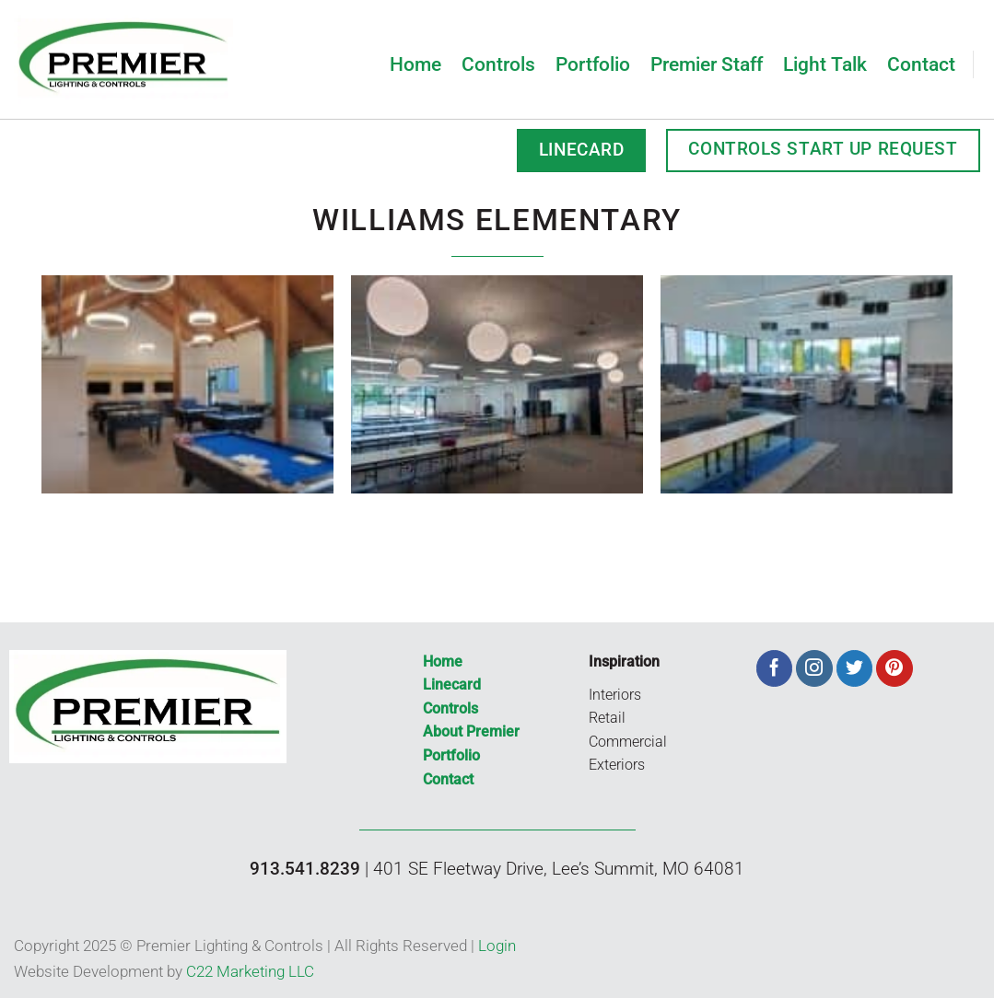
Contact (921, 63)
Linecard (452, 684)
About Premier (471, 731)
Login (497, 945)
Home (415, 63)
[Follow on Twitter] (854, 668)
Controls (498, 63)
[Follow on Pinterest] (894, 668)
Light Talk (825, 63)
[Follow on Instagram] (814, 668)
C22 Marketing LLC (250, 971)
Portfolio (592, 63)
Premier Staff (706, 63)
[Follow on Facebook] (774, 668)
